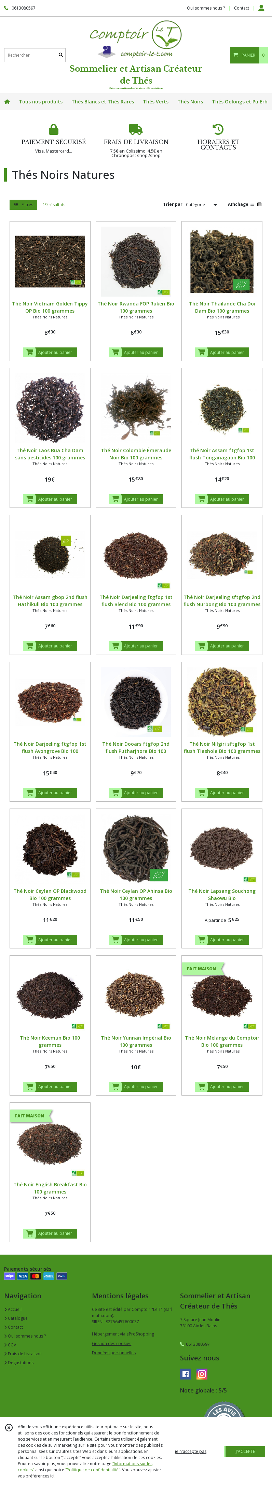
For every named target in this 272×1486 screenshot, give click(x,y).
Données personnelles (114, 1353)
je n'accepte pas (190, 1451)
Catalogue (16, 1318)
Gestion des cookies (111, 1343)
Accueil (13, 1309)
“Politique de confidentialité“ (92, 1470)
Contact (241, 8)
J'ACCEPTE (245, 1451)
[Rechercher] (60, 55)
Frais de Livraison (23, 1354)
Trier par (172, 204)
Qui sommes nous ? (25, 1336)
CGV (10, 1345)
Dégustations (18, 1363)
